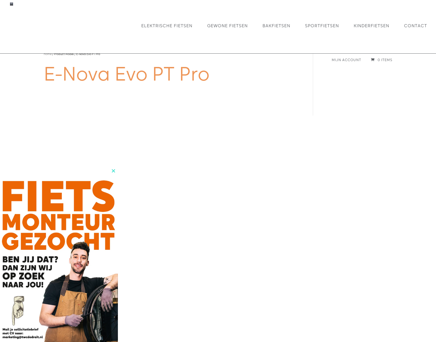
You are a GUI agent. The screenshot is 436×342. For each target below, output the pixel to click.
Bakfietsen (276, 25)
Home (48, 54)
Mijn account (346, 60)
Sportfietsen (322, 25)
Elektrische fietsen (166, 25)
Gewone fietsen (227, 25)
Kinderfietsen (371, 25)
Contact (415, 25)
